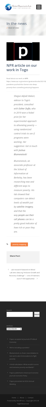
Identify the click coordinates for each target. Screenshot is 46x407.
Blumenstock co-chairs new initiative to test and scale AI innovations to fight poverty (24, 356)
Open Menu (38, 7)
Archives (10, 326)
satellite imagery (25, 206)
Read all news (13, 28)
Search (9, 310)
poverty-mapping (19, 244)
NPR (26, 78)
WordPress (20, 401)
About (22, 398)
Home (14, 398)
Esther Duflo (24, 108)
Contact (30, 398)
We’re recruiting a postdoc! (19, 347)
